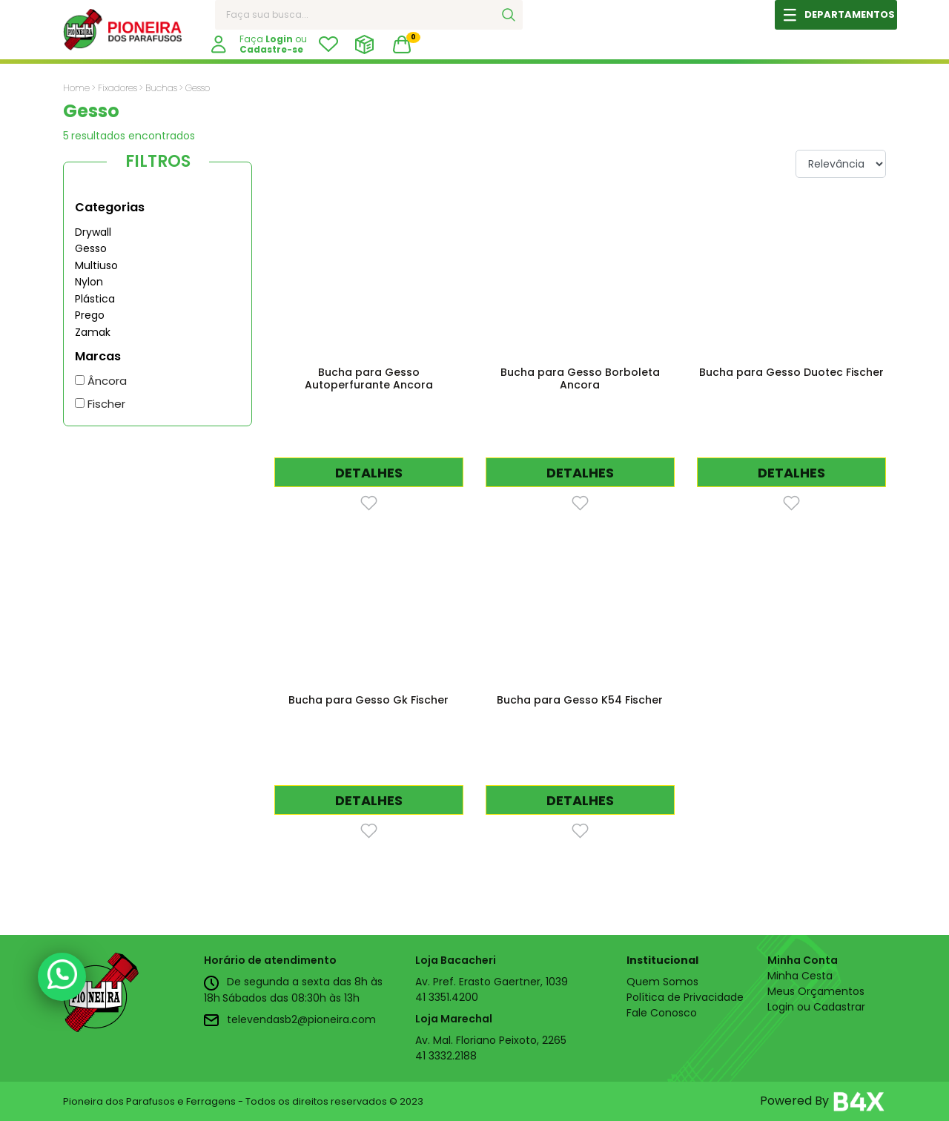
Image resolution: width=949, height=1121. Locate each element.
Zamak (92, 332)
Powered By (823, 1101)
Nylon (89, 281)
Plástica (95, 298)
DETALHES (369, 472)
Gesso (91, 248)
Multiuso (96, 265)
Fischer (100, 403)
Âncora (101, 380)
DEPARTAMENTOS (849, 14)
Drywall (93, 232)
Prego (90, 315)
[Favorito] (369, 502)
